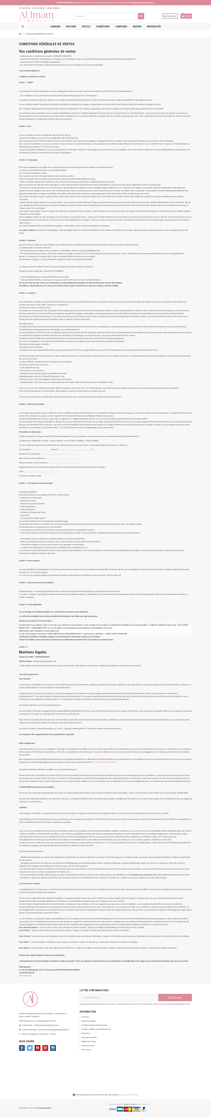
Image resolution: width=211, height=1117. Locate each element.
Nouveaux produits (89, 1037)
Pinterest (45, 1048)
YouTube (37, 1048)
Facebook (22, 1048)
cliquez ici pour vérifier (129, 1095)
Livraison (85, 1017)
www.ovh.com (25, 976)
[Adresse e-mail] (119, 997)
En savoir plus (24, 8)
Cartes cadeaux (53, 8)
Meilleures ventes (88, 1041)
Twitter (30, 1048)
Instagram (53, 1048)
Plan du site (86, 1050)
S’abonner (175, 997)
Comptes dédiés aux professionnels (96, 1029)
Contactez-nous (88, 1045)
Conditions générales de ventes (94, 1025)
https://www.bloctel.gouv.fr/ (106, 762)
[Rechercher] (108, 16)
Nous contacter (38, 8)
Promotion (85, 1033)
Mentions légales (88, 1021)
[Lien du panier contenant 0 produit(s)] (186, 16)
